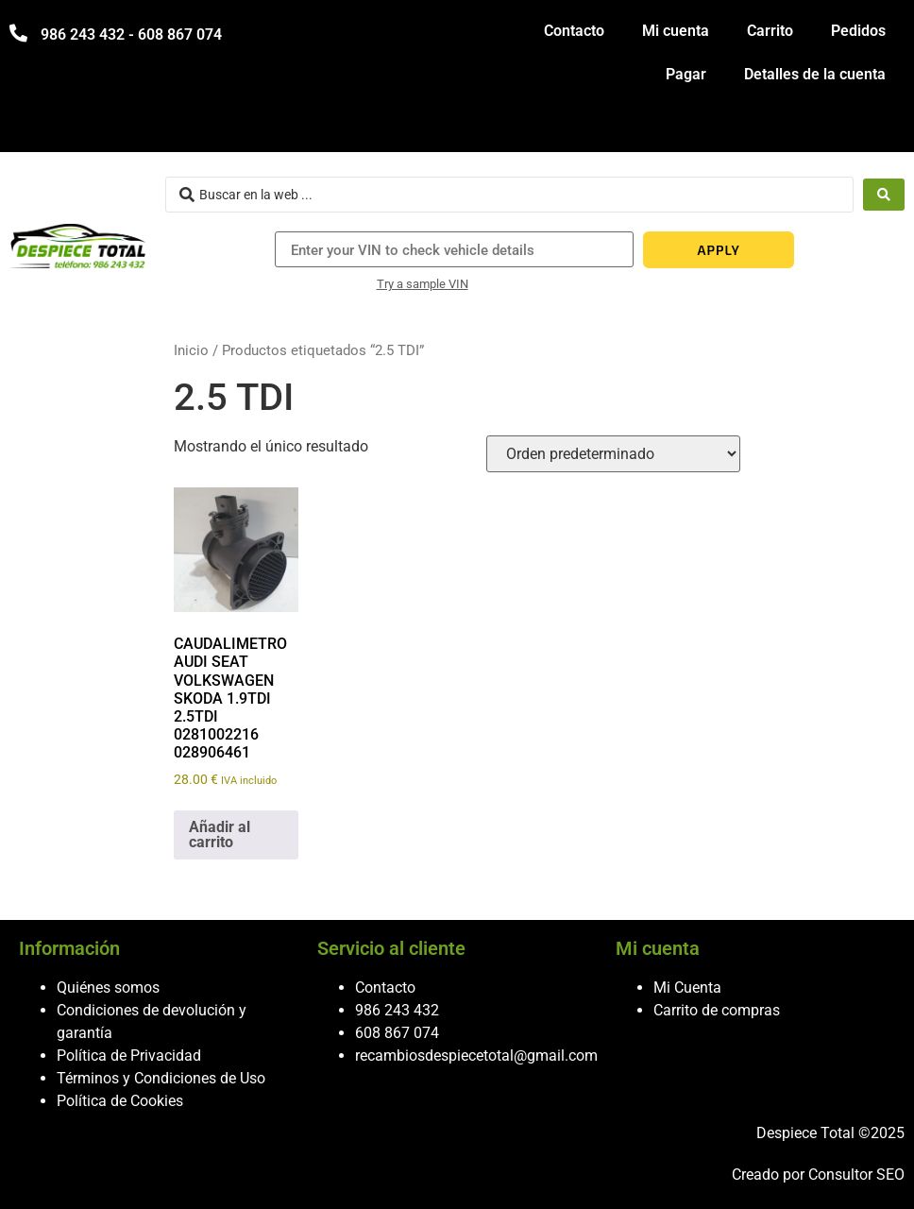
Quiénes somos (108, 987)
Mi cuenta (675, 31)
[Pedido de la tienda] (613, 453)
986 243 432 (397, 1010)
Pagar (686, 74)
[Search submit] (884, 195)
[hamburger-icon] (883, 129)
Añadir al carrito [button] (219, 834)
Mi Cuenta (687, 987)
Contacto (574, 31)
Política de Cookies (120, 1101)
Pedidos (858, 31)
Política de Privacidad (129, 1055)
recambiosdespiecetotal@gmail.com (476, 1055)
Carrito (770, 31)
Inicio (191, 350)
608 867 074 (397, 1033)
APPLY (719, 250)
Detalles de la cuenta (815, 74)
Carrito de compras (716, 1010)
